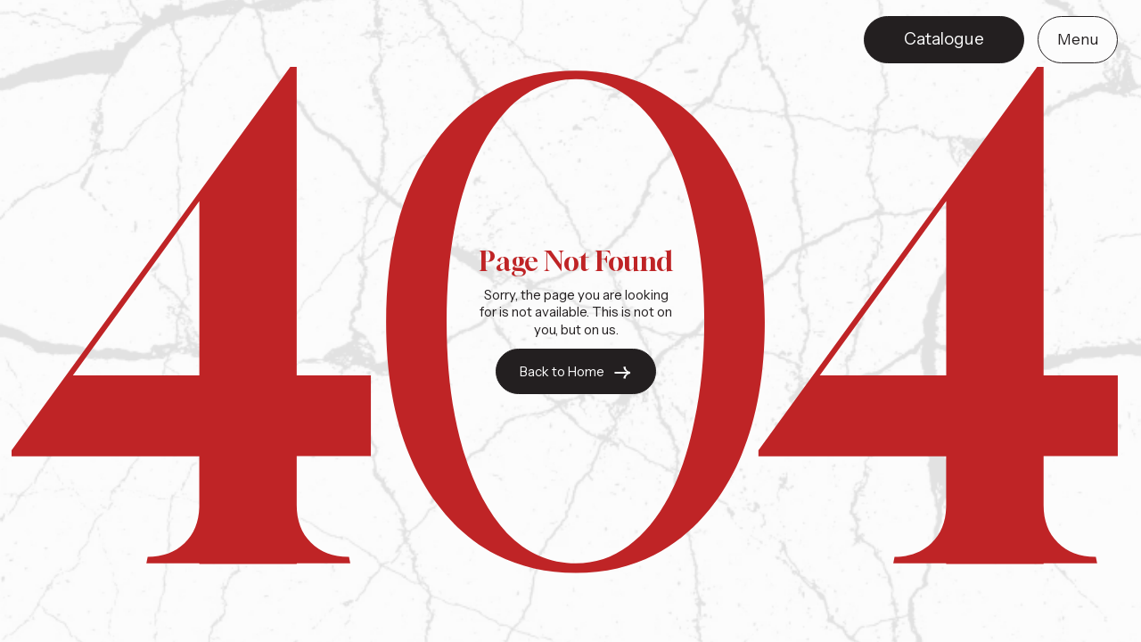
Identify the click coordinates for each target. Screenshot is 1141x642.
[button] (1078, 39)
